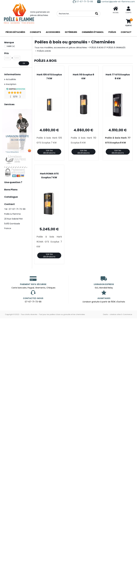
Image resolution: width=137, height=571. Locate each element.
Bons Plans (10, 189)
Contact (9, 204)
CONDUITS (35, 32)
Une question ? (13, 182)
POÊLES (112, 32)
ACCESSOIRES (53, 32)
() (15, 96)
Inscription (11, 84)
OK (24, 63)
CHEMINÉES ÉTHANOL (93, 32)
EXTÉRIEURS (71, 32)
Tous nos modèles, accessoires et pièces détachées (61, 47)
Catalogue (11, 197)
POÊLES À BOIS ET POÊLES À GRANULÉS (107, 47)
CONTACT (126, 32)
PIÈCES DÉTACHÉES (15, 32)
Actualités (11, 79)
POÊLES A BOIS (44, 51)
